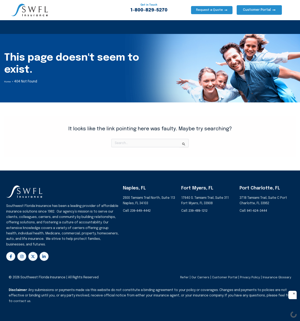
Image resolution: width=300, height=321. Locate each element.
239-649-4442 (141, 211)
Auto (74, 27)
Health (22, 27)
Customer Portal (222, 277)
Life (118, 27)
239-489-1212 (199, 211)
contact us (22, 301)
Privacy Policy (248, 277)
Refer (180, 277)
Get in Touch (149, 4)
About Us (139, 27)
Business (97, 27)
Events (163, 27)
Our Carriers (197, 277)
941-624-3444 (258, 211)
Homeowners (49, 27)
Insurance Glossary (276, 277)
